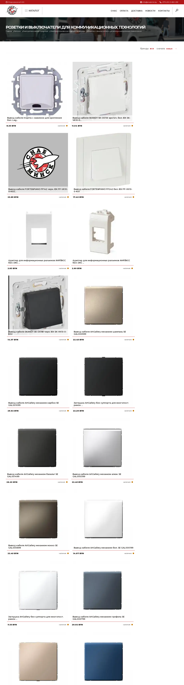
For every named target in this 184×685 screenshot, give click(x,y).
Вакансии (75, 666)
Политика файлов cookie (18, 662)
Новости (150, 10)
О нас (114, 10)
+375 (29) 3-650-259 (170, 2)
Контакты (163, 10)
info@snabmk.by (149, 2)
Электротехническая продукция (41, 31)
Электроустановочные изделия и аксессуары (78, 31)
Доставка (136, 10)
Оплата (124, 10)
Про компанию (78, 643)
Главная (9, 31)
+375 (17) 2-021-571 (139, 648)
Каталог (20, 31)
